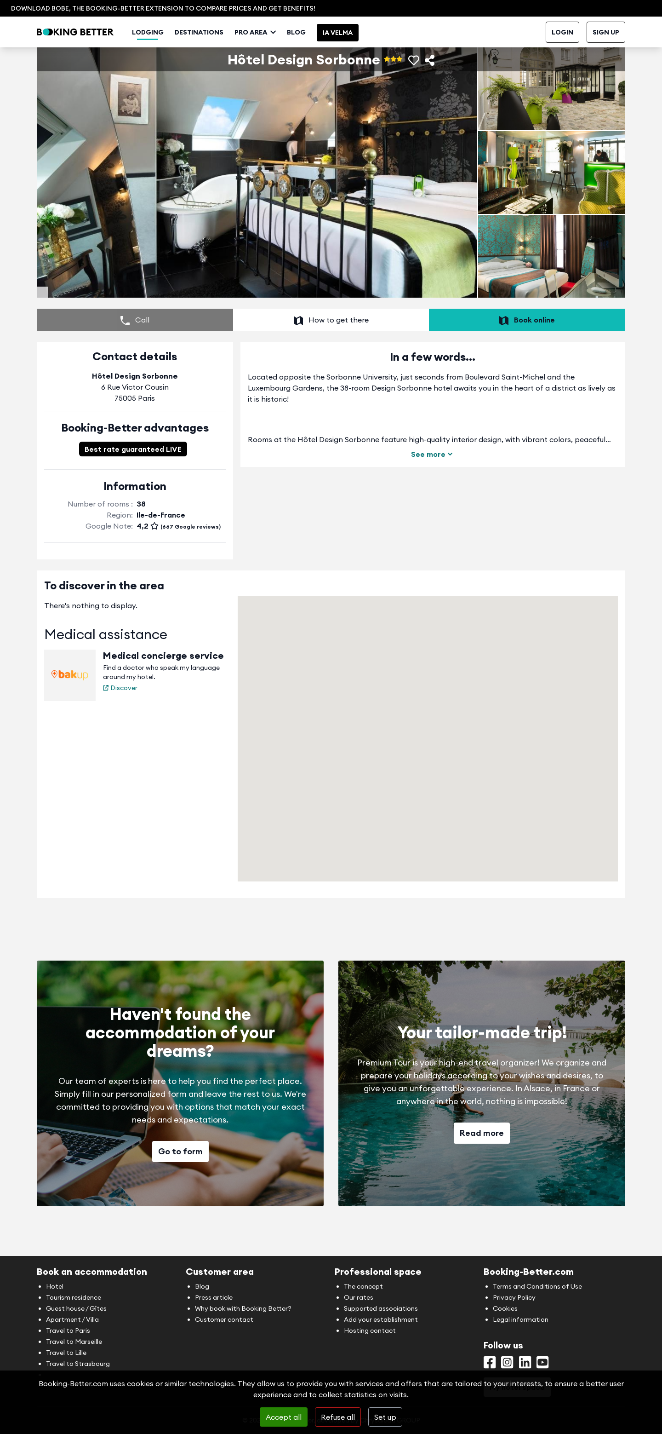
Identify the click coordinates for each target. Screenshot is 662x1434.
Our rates (358, 1297)
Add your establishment (381, 1319)
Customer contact (224, 1319)
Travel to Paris (68, 1330)
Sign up (606, 56)
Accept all (284, 1417)
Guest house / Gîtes (76, 1308)
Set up (385, 1417)
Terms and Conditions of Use (537, 1286)
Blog (321, 56)
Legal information (520, 1319)
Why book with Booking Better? (243, 1308)
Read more (482, 1160)
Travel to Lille (66, 1352)
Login (562, 56)
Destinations (224, 56)
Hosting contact (370, 1330)
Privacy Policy (514, 1297)
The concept (363, 1286)
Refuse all (338, 1417)
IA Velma (363, 56)
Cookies (505, 1308)
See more (433, 481)
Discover (120, 715)
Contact (553, 32)
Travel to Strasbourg (78, 1363)
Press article (214, 1297)
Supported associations (381, 1308)
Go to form (180, 1179)
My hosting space (505, 32)
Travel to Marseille (74, 1341)
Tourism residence (73, 1297)
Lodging (173, 56)
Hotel (54, 1286)
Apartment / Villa (72, 1319)
